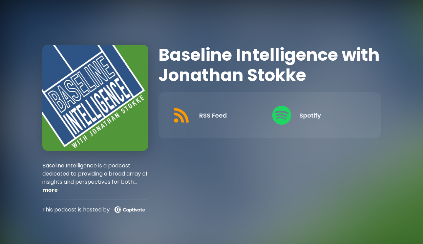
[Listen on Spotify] (317, 115)
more (50, 190)
